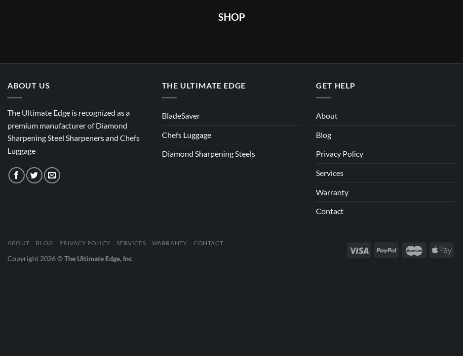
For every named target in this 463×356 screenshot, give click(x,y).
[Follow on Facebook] (16, 175)
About (327, 115)
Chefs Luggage (186, 134)
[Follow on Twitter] (34, 175)
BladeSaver (181, 115)
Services (330, 173)
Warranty (332, 192)
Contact (330, 211)
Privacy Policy (339, 153)
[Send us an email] (52, 175)
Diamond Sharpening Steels (208, 153)
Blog (323, 134)
